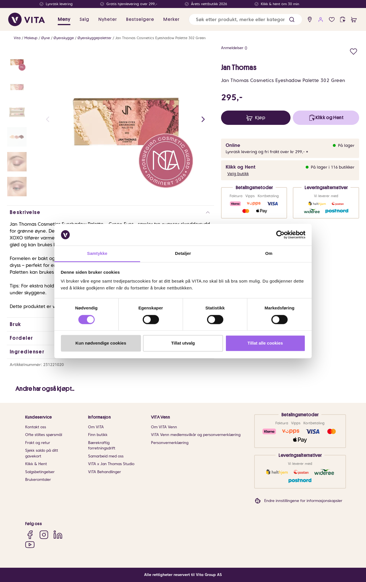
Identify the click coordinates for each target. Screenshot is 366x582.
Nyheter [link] (107, 19)
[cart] (353, 19)
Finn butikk (98, 435)
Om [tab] (268, 253)
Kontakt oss (35, 427)
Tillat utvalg (183, 343)
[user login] (320, 19)
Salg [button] (84, 19)
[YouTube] (30, 544)
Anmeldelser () (234, 48)
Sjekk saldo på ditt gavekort (41, 453)
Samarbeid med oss (106, 456)
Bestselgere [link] (140, 19)
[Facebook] (30, 535)
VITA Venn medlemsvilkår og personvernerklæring (195, 435)
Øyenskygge (63, 38)
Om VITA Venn (164, 427)
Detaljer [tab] (183, 253)
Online (233, 145)
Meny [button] (64, 19)
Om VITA (96, 427)
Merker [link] (171, 19)
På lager (346, 145)
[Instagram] (44, 535)
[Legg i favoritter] (353, 50)
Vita (17, 38)
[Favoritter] (331, 19)
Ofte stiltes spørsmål (43, 435)
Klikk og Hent (240, 167)
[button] (292, 19)
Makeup (30, 38)
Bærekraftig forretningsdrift (101, 446)
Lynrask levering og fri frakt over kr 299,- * (267, 151)
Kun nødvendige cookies (100, 343)
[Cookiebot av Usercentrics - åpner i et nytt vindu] (280, 234)
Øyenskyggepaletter (94, 38)
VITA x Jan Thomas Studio (111, 464)
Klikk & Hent (36, 464)
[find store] (309, 19)
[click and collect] (342, 19)
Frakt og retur (37, 443)
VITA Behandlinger (104, 472)
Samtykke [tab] (97, 253)
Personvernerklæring (169, 443)
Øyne (45, 38)
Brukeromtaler (38, 479)
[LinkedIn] (58, 535)
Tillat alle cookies (265, 343)
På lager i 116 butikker (333, 167)
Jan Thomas (238, 67)
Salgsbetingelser (40, 472)
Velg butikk (238, 173)
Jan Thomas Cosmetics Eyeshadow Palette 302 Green (160, 38)
